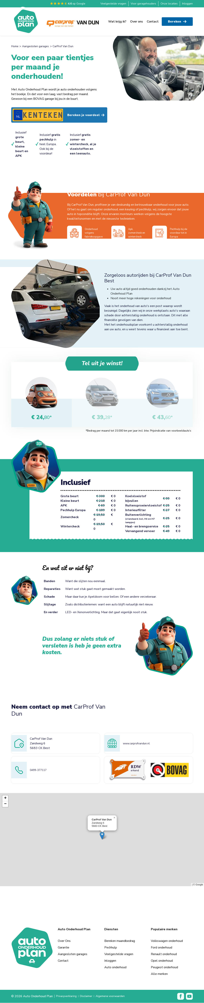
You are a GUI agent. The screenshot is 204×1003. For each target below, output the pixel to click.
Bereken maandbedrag (119, 941)
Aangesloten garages (35, 46)
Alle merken (159, 974)
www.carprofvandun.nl (138, 744)
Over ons (136, 19)
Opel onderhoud (162, 961)
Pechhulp (110, 948)
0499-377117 (40, 770)
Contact (153, 19)
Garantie (63, 948)
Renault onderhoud (164, 954)
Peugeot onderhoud (164, 967)
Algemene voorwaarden (116, 996)
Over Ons (64, 941)
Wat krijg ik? (117, 19)
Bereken (177, 19)
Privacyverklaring (67, 996)
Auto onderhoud (115, 967)
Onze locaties (169, 3)
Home (14, 46)
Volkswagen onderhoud (167, 941)
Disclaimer (89, 996)
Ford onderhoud (161, 948)
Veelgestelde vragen (113, 3)
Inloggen (187, 3)
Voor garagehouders (143, 3)
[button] (102, 836)
